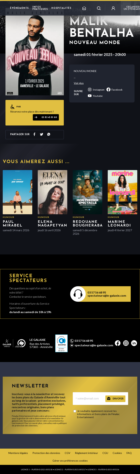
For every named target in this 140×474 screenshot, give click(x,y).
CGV (67, 452)
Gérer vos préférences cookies (70, 460)
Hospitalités (61, 8)
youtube (95, 96)
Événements (19, 8)
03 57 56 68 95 (97, 292)
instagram (96, 89)
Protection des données (46, 452)
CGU (105, 452)
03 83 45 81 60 (49, 117)
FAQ (129, 452)
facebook (114, 89)
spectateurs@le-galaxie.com (107, 295)
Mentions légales (18, 452)
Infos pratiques (40, 8)
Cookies (117, 452)
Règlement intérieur (86, 452)
